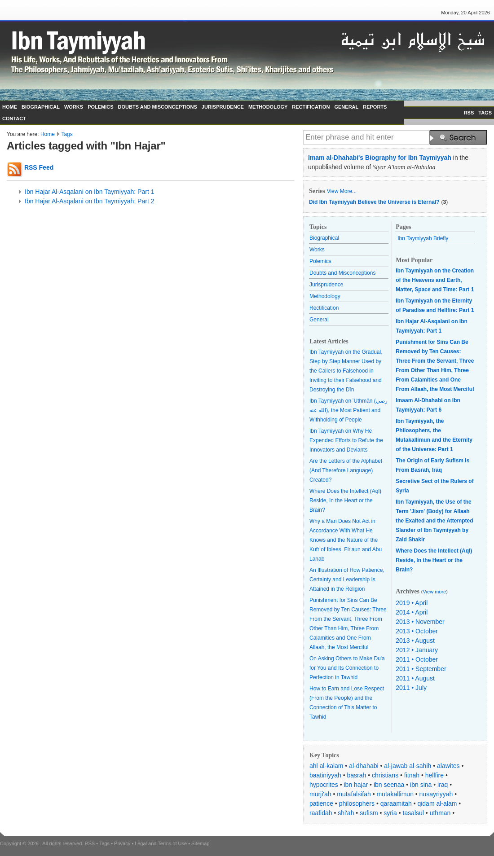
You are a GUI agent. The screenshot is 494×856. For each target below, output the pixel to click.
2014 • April (412, 612)
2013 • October (417, 631)
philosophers (357, 803)
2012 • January (417, 650)
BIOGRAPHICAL (41, 107)
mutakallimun (394, 794)
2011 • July (411, 687)
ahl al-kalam (326, 765)
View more (434, 591)
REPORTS (375, 107)
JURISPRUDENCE (223, 107)
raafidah (320, 812)
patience (321, 803)
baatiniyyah (325, 775)
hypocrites (323, 784)
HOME (9, 107)
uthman (440, 812)
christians (385, 775)
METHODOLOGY (267, 107)
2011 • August (415, 678)
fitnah (411, 775)
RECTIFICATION (311, 107)
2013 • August (415, 640)
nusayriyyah (436, 794)
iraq (442, 784)
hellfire (434, 775)
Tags (66, 134)
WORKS (73, 107)
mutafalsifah (353, 794)
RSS (469, 112)
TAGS (485, 112)
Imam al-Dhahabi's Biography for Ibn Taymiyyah (379, 157)
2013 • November (420, 621)
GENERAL (346, 107)
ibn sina (421, 784)
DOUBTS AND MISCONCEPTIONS (157, 107)
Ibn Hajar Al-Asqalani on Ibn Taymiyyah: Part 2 (89, 201)
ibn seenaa (389, 784)
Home (47, 134)
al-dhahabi (363, 765)
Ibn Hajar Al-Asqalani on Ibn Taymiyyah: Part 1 (89, 191)
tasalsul (413, 812)
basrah (356, 775)
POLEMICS (100, 107)
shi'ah (346, 812)
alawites (448, 765)
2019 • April (412, 602)
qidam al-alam (437, 803)
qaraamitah (396, 803)
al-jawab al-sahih (407, 765)
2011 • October (417, 659)
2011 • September (421, 668)
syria (390, 812)
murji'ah (320, 794)
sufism (369, 812)
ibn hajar (356, 784)
